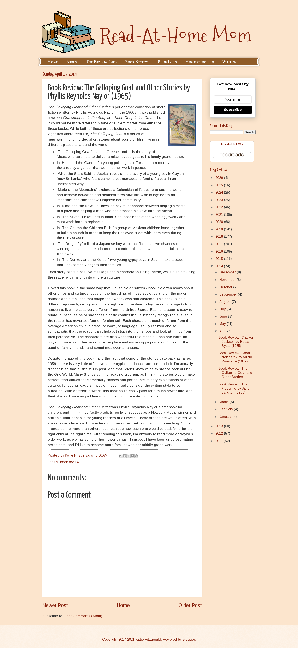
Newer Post (55, 605)
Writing (229, 61)
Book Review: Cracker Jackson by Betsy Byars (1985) (236, 342)
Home (52, 61)
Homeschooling (199, 61)
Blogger (189, 639)
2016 (219, 251)
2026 (219, 178)
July (223, 309)
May (223, 324)
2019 (219, 229)
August (225, 302)
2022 (219, 207)
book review (69, 462)
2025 (219, 185)
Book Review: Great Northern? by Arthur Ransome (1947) (235, 357)
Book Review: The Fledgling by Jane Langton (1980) (234, 388)
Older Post (190, 605)
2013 (219, 426)
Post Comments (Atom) (83, 616)
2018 (219, 237)
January (225, 417)
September (228, 294)
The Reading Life (101, 61)
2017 (219, 244)
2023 (219, 200)
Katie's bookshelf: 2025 (232, 144)
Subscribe (233, 110)
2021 (219, 215)
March (224, 402)
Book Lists (167, 61)
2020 (219, 222)
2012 (219, 433)
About (71, 61)
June (223, 317)
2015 (219, 259)
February (226, 409)
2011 (219, 441)
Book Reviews (137, 61)
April (223, 331)
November (228, 280)
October (226, 287)
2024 (219, 192)
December (228, 272)
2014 (219, 266)
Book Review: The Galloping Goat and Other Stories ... (235, 373)
